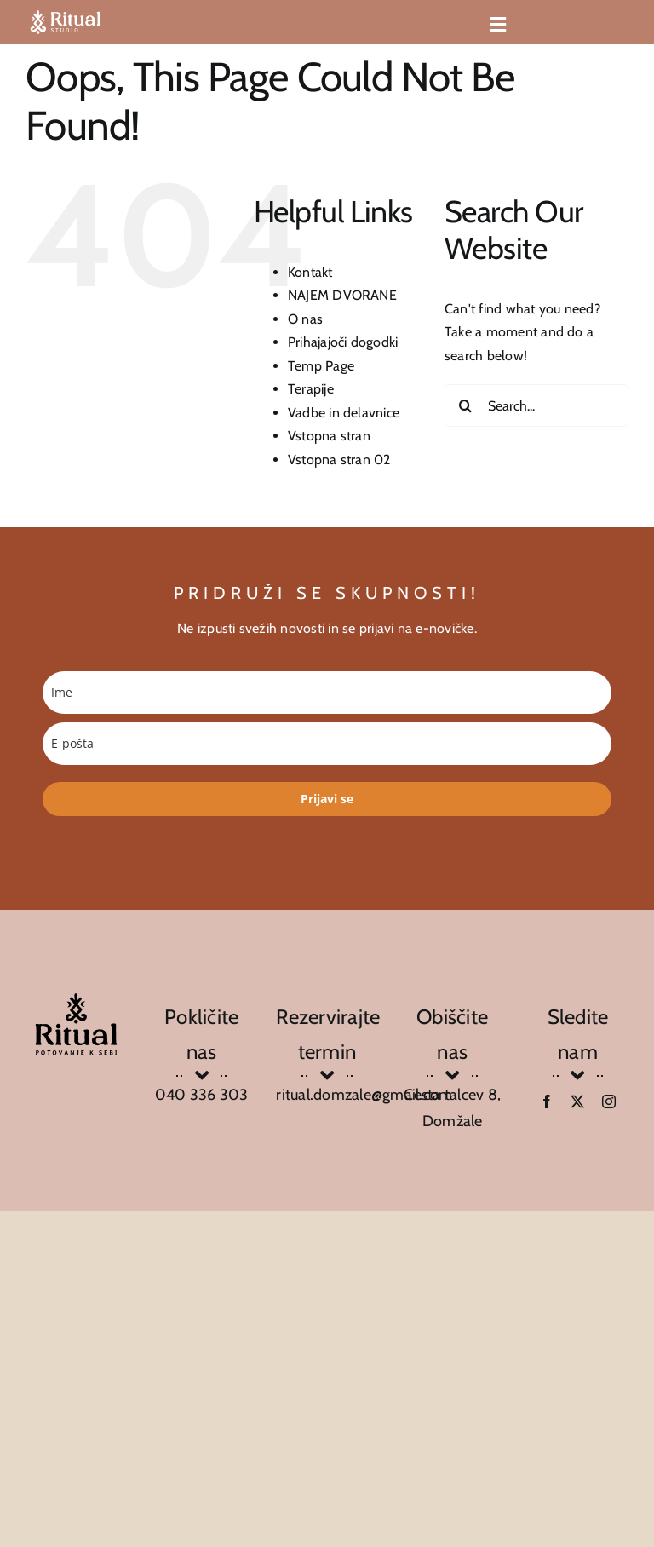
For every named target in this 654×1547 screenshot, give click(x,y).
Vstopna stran (329, 436)
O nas (305, 319)
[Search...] (536, 405)
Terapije (311, 389)
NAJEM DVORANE (342, 295)
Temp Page (321, 366)
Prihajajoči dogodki (343, 342)
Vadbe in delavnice (343, 413)
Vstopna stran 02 (339, 459)
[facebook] (547, 1101)
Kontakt (310, 272)
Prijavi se (327, 799)
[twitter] (577, 1101)
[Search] (466, 405)
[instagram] (609, 1101)
